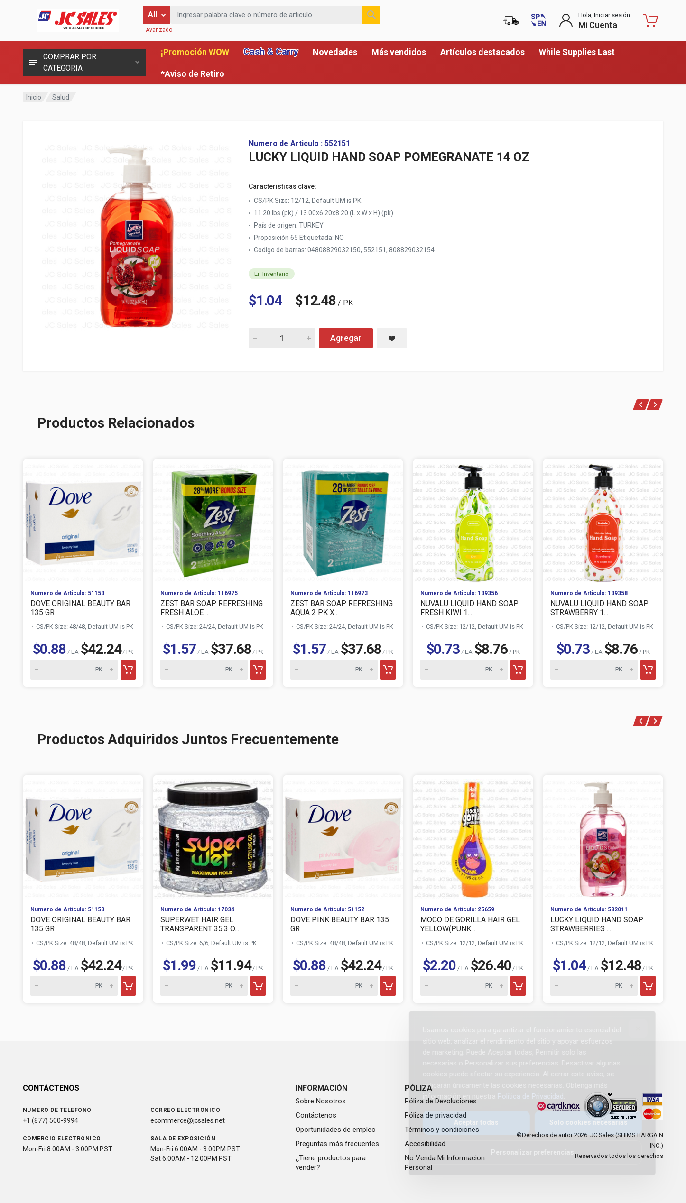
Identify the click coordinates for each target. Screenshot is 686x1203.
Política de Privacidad (523, 1096)
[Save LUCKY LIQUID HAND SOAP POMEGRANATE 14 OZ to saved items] (392, 338)
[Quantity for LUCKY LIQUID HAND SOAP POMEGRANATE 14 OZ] (282, 338)
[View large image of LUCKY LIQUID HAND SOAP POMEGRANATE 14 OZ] (137, 234)
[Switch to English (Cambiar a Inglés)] (538, 20)
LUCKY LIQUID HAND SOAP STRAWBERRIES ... (596, 924)
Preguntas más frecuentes (337, 1143)
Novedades (335, 52)
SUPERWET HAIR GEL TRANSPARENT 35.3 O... (199, 924)
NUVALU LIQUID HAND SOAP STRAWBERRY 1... (599, 608)
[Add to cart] (128, 670)
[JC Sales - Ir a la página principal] (77, 20)
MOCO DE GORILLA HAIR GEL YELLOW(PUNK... (470, 924)
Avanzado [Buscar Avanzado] (159, 30)
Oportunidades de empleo (336, 1129)
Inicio (33, 97)
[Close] (630, 1028)
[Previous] (641, 404)
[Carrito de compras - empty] (650, 20)
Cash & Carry (270, 51)
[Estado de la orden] (511, 20)
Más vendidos (398, 52)
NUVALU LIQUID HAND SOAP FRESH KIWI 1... (469, 608)
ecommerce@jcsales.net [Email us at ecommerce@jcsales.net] (187, 1120)
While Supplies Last (577, 52)
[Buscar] (371, 15)
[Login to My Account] (594, 20)
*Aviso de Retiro (192, 74)
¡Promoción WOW (195, 52)
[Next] (655, 404)
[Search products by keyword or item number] (275, 15)
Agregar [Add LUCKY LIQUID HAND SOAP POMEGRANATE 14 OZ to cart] (346, 338)
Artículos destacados (482, 52)
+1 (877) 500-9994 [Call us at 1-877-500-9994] (50, 1120)
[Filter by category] (156, 15)
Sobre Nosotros (321, 1101)
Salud (60, 97)
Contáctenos (316, 1115)
